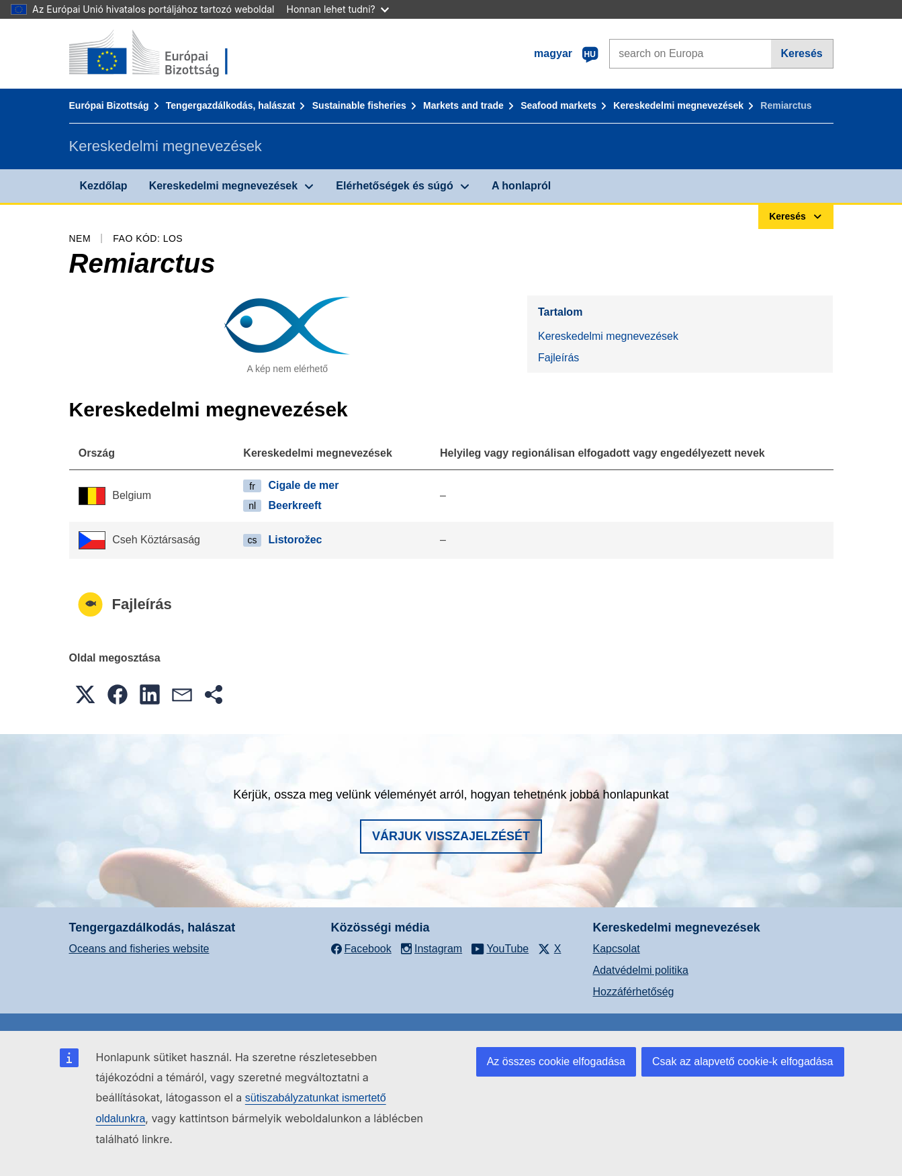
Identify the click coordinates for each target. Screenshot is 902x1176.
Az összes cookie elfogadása (556, 1061)
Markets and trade (463, 105)
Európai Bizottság (109, 105)
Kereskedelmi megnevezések (678, 105)
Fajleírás (558, 357)
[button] (85, 694)
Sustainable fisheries (359, 105)
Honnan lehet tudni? (338, 9)
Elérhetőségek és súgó (394, 185)
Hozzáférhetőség (633, 991)
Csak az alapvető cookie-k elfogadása (742, 1061)
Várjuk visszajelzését (451, 836)
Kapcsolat (616, 948)
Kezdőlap (104, 185)
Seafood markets (558, 105)
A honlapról (521, 185)
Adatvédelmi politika (640, 970)
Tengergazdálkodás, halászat (231, 105)
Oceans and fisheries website (139, 948)
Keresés (801, 53)
